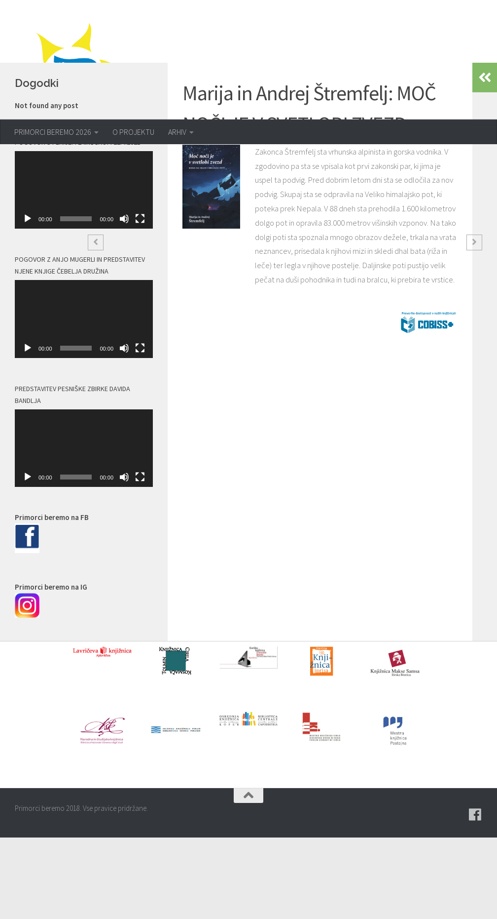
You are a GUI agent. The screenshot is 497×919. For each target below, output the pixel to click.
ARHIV (177, 132)
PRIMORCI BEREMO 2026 (52, 132)
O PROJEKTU (133, 132)
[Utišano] (124, 301)
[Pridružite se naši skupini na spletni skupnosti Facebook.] (475, 896)
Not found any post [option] (46, 187)
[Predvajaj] (28, 301)
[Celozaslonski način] (140, 301)
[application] (84, 272)
